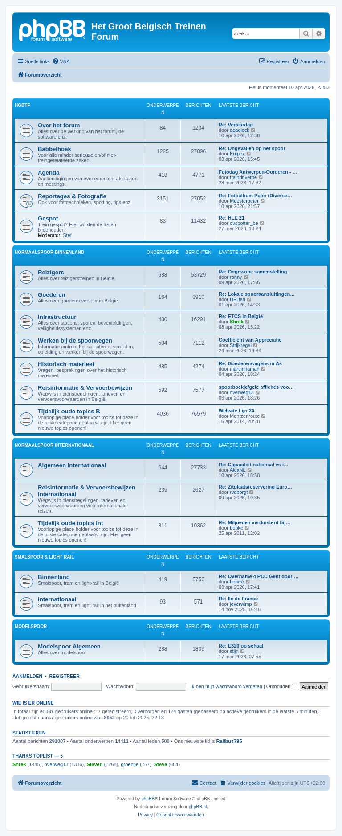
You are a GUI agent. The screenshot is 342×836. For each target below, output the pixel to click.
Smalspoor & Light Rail (44, 557)
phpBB (148, 798)
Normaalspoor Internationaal (54, 445)
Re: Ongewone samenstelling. (253, 271)
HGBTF (22, 105)
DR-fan (237, 299)
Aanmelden (27, 676)
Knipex (237, 153)
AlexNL (237, 470)
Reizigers (51, 272)
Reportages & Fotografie (72, 196)
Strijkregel (241, 345)
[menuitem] (61, 61)
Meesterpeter (244, 201)
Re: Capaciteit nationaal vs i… (254, 464)
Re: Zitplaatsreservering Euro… (255, 486)
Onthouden (282, 686)
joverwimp (241, 604)
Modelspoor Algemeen (69, 646)
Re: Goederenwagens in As (250, 363)
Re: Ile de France (238, 598)
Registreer (64, 676)
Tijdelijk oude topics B (69, 411)
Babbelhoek (54, 149)
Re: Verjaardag (236, 124)
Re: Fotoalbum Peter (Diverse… (255, 195)
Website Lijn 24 (236, 410)
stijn (234, 651)
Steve (160, 764)
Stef (67, 235)
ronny (236, 277)
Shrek (237, 321)
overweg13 (242, 392)
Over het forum (59, 125)
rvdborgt (239, 492)
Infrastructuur (57, 317)
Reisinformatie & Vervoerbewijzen (85, 387)
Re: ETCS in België (241, 316)
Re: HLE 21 (231, 217)
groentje (129, 764)
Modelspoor (31, 626)
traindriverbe (243, 177)
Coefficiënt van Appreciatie (250, 340)
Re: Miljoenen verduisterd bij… (254, 522)
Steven (94, 764)
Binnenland (54, 577)
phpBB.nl (198, 806)
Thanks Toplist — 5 (37, 756)
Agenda (48, 172)
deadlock (239, 130)
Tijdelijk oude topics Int (70, 523)
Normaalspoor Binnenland (49, 252)
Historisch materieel (66, 364)
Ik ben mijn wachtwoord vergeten (226, 686)
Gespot (48, 218)
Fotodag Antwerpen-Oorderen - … (258, 172)
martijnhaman (245, 368)
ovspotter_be (244, 223)
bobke (236, 527)
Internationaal (57, 599)
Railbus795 (229, 741)
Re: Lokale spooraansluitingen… (257, 294)
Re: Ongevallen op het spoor (252, 148)
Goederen (51, 294)
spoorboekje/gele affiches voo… (256, 387)
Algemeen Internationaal (72, 465)
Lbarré (237, 581)
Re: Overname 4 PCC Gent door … (259, 576)
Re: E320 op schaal (241, 645)
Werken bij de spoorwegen (75, 340)
